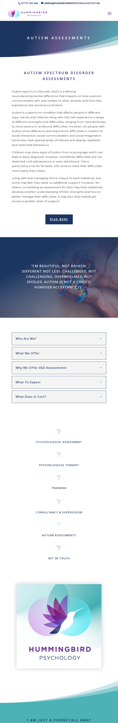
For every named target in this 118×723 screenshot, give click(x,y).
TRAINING (59, 490)
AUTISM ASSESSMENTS (59, 537)
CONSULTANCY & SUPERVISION (59, 514)
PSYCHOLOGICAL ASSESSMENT (59, 444)
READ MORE (59, 219)
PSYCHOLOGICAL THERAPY (59, 467)
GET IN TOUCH (59, 560)
